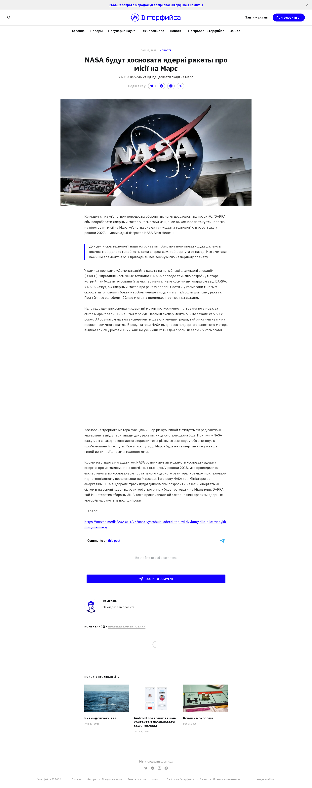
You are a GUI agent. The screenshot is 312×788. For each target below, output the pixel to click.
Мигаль (110, 601)
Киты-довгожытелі (101, 718)
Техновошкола (152, 31)
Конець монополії (198, 718)
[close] (307, 5)
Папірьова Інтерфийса (206, 31)
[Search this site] (9, 17)
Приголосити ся (288, 17)
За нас (235, 31)
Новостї (176, 31)
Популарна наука (122, 31)
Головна (78, 31)
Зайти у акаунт (257, 17)
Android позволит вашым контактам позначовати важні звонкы (155, 722)
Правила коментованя (126, 626)
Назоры (96, 31)
